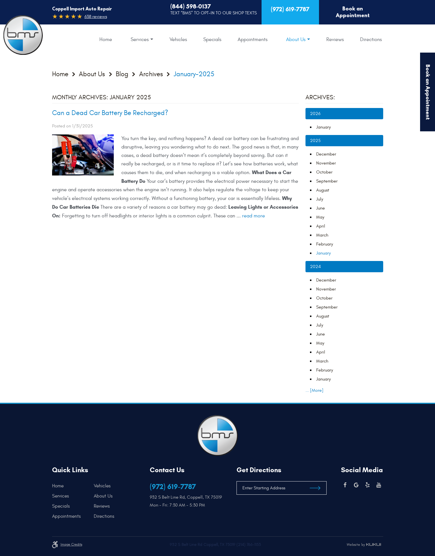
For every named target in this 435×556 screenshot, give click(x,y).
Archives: (320, 97)
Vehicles (178, 39)
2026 (315, 113)
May (320, 217)
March (322, 235)
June (320, 208)
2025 (315, 140)
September (327, 181)
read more (253, 216)
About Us (295, 39)
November (326, 163)
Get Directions (259, 470)
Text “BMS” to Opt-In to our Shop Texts (213, 13)
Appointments (252, 39)
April (320, 226)
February (324, 244)
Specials (212, 39)
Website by (364, 545)
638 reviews (95, 16)
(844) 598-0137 (190, 6)
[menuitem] (105, 39)
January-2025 (194, 74)
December (326, 154)
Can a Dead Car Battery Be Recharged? (110, 113)
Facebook (345, 485)
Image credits (71, 544)
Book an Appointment (353, 12)
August (322, 190)
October (324, 172)
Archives (151, 74)
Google (356, 485)
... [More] (314, 390)
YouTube (379, 485)
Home (105, 39)
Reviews (335, 39)
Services (140, 39)
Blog (122, 74)
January (323, 127)
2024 (315, 266)
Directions (371, 39)
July (319, 199)
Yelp (367, 485)
